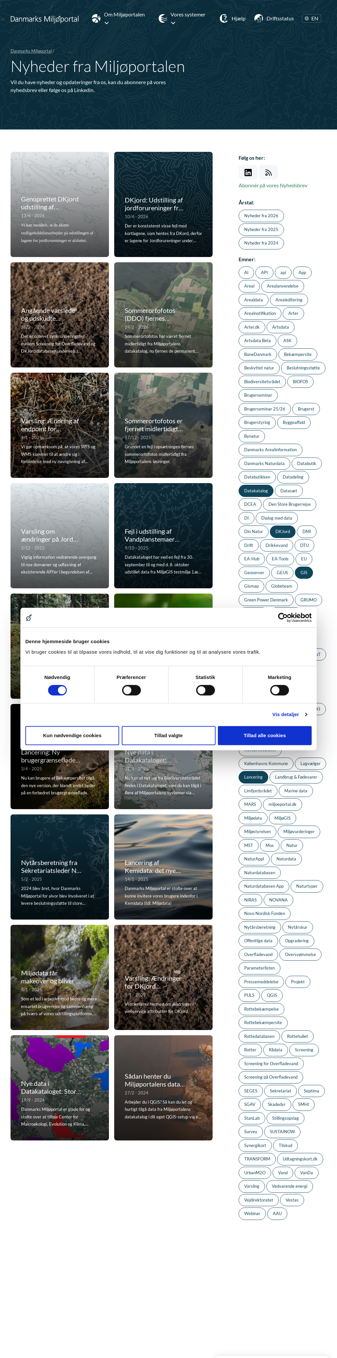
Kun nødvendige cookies (72, 735)
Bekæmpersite (298, 354)
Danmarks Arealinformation (270, 449)
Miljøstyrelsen (257, 831)
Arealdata (253, 299)
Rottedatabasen (259, 1036)
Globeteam (281, 586)
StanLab (252, 1118)
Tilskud (285, 1145)
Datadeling (293, 477)
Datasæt (288, 490)
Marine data (295, 790)
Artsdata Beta (257, 340)
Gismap (251, 586)
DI (246, 518)
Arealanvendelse (282, 286)
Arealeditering (288, 299)
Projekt (298, 981)
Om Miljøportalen (124, 18)
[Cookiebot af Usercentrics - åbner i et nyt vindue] (283, 617)
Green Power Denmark (266, 599)
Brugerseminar (258, 395)
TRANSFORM (257, 1158)
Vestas (292, 1200)
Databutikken (257, 477)
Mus (270, 845)
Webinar (252, 1213)
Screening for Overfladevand (271, 1063)
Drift (248, 545)
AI (246, 272)
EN (311, 18)
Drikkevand (277, 545)
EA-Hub (251, 558)
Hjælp (239, 18)
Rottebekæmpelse (261, 1009)
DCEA (250, 504)
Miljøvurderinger (299, 831)
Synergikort (255, 1145)
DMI (306, 531)
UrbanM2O (255, 1172)
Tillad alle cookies (265, 735)
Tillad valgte (168, 735)
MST (248, 845)
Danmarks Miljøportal (31, 51)
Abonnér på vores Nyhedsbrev (273, 185)
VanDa (306, 1172)
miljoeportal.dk (283, 804)
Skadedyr (277, 1104)
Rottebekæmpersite (263, 1022)
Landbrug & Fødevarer (296, 777)
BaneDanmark (258, 354)
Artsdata (280, 327)
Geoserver (254, 572)
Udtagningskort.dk (300, 1158)
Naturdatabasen (259, 872)
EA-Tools (280, 558)
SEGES (250, 1090)
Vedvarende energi (289, 1186)
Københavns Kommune (266, 763)
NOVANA (278, 899)
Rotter (250, 1049)
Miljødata (253, 818)
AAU (277, 1213)
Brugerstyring (257, 422)
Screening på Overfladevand (271, 1077)
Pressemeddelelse (261, 981)
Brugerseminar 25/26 (264, 408)
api (283, 272)
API (264, 272)
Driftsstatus (280, 18)
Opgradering (297, 940)
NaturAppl (254, 858)
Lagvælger (310, 763)
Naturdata (286, 858)
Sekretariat (280, 1090)
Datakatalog (256, 490)
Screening (304, 1049)
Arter (293, 313)
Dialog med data (276, 518)
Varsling (251, 1186)
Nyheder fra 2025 (261, 229)
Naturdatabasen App (264, 886)
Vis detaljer (285, 714)
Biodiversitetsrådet (262, 381)
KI (318, 709)
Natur (292, 845)
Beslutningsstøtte (303, 367)
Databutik (306, 463)
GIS (303, 572)
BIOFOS (300, 381)
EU (304, 558)
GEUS (282, 572)
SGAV (249, 1104)
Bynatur (251, 436)
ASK (287, 340)
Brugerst (306, 408)
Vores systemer (187, 18)
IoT (317, 654)
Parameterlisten (259, 968)
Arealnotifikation (260, 313)
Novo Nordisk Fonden (264, 913)
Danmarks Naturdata (264, 463)
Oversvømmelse (300, 954)
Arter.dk (252, 327)
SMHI (303, 1104)
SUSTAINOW (282, 1131)
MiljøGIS (282, 818)
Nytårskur (297, 927)
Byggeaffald (294, 422)
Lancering (253, 777)
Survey (250, 1131)
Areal (249, 286)
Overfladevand (258, 954)
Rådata (275, 1049)
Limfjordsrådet (258, 790)
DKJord (282, 531)
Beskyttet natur (259, 367)
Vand (283, 1172)
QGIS (272, 995)
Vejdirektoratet (258, 1200)
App (302, 272)
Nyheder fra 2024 (261, 243)
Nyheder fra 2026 (261, 215)
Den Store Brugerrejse (290, 504)
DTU (304, 545)
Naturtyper (307, 886)
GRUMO (308, 599)
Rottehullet (297, 1036)
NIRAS (250, 899)
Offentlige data (258, 940)
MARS (250, 804)
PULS (249, 995)
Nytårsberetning (259, 927)
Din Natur (253, 531)
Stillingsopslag (285, 1118)
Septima (311, 1090)
